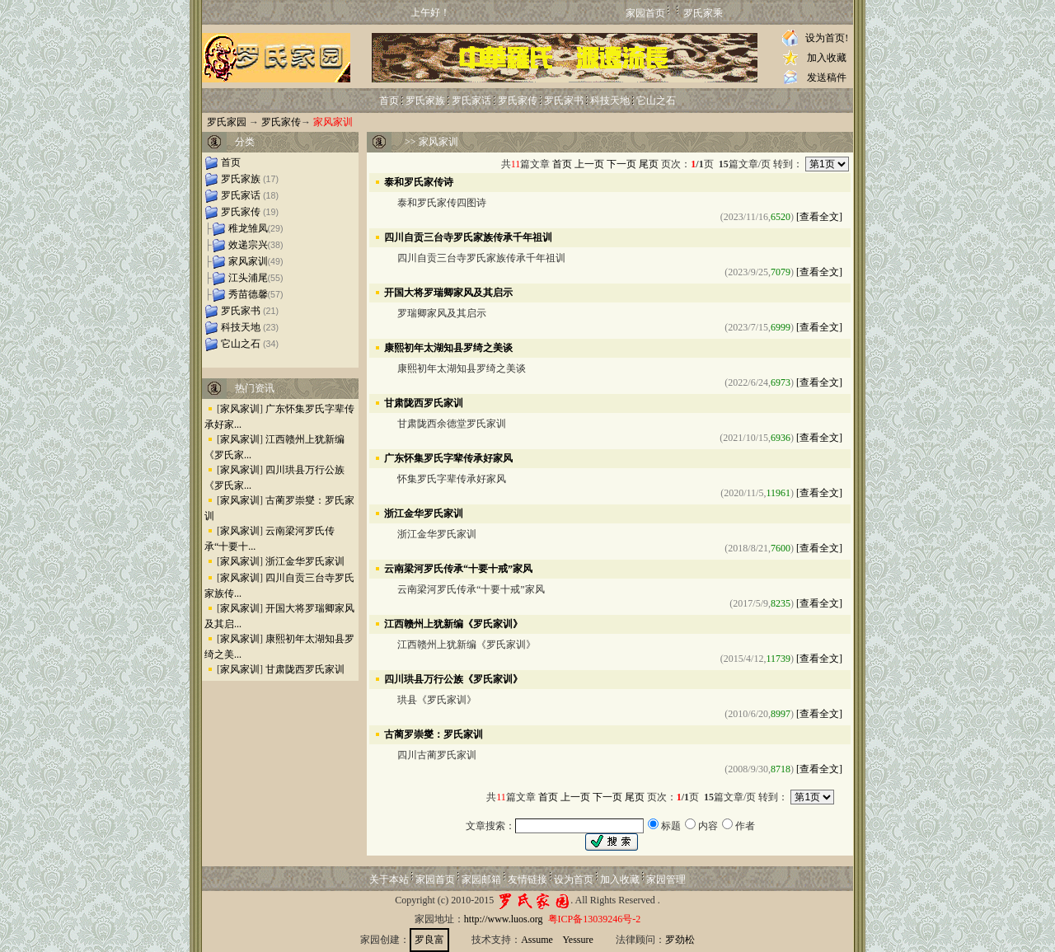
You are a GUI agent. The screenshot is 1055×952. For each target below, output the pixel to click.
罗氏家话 (471, 100)
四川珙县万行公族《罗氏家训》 (453, 678)
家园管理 (666, 879)
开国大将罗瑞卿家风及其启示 (448, 292)
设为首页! (826, 38)
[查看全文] (819, 217)
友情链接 (527, 879)
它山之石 (656, 100)
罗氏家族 (425, 100)
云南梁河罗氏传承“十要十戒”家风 (458, 568)
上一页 (589, 164)
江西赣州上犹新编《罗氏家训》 (453, 623)
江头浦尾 (248, 278)
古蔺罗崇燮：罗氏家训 (433, 733)
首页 (389, 100)
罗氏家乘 (703, 13)
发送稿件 (826, 77)
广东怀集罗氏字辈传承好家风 (448, 457)
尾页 (649, 164)
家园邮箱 (481, 879)
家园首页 (645, 13)
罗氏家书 (564, 100)
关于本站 (389, 879)
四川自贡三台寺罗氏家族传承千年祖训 (468, 236)
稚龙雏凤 (248, 228)
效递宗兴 (248, 245)
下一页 (621, 164)
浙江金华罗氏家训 (305, 561)
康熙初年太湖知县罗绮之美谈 (448, 347)
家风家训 (248, 261)
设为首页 (573, 879)
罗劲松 (680, 939)
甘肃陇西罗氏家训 (305, 669)
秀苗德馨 (248, 294)
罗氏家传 (517, 100)
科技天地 (610, 100)
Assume (537, 939)
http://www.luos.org (503, 919)
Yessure (577, 939)
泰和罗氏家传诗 (418, 181)
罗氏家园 (226, 122)
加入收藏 (826, 57)
